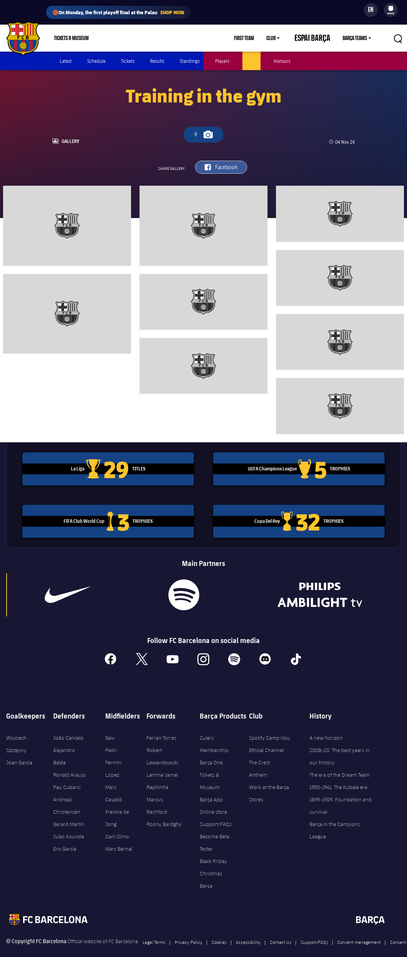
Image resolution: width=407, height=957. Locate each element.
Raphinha (157, 776)
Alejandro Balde (64, 745)
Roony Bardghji (164, 813)
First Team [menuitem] (257, 38)
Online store (213, 801)
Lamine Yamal (162, 764)
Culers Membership (214, 733)
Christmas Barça (211, 868)
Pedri (111, 739)
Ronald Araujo (69, 764)
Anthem (258, 764)
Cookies (219, 930)
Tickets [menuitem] (128, 61)
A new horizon (326, 727)
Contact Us (280, 930)
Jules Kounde (68, 825)
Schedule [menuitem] (96, 61)
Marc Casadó (113, 782)
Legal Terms (154, 930)
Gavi (110, 727)
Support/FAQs (216, 813)
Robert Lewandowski (162, 745)
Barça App (211, 788)
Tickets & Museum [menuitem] (71, 38)
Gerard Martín (68, 813)
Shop (113, 38)
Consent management (359, 930)
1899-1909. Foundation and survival (340, 794)
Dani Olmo (117, 825)
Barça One (211, 751)
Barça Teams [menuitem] (355, 38)
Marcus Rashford (156, 794)
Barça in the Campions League (334, 819)
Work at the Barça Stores (269, 782)
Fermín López (113, 757)
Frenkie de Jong (117, 807)
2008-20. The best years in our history (339, 745)
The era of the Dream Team (339, 764)
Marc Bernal (118, 837)
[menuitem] (391, 8)
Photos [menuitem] (251, 61)
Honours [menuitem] (282, 61)
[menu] (391, 10)
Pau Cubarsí (67, 776)
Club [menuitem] (284, 38)
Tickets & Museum (210, 770)
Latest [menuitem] (66, 61)
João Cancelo (68, 727)
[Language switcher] (371, 10)
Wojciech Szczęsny (16, 733)
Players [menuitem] (222, 61)
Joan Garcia (19, 751)
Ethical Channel (266, 739)
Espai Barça (319, 38)
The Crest (259, 751)
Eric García (64, 837)
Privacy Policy (188, 930)
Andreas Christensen (66, 794)
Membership (145, 38)
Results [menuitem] (157, 61)
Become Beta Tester (214, 831)
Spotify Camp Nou (269, 727)
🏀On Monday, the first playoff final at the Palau (118, 12)
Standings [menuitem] (190, 61)
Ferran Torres (161, 727)
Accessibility (248, 930)
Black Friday (213, 850)
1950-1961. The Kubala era (338, 776)
